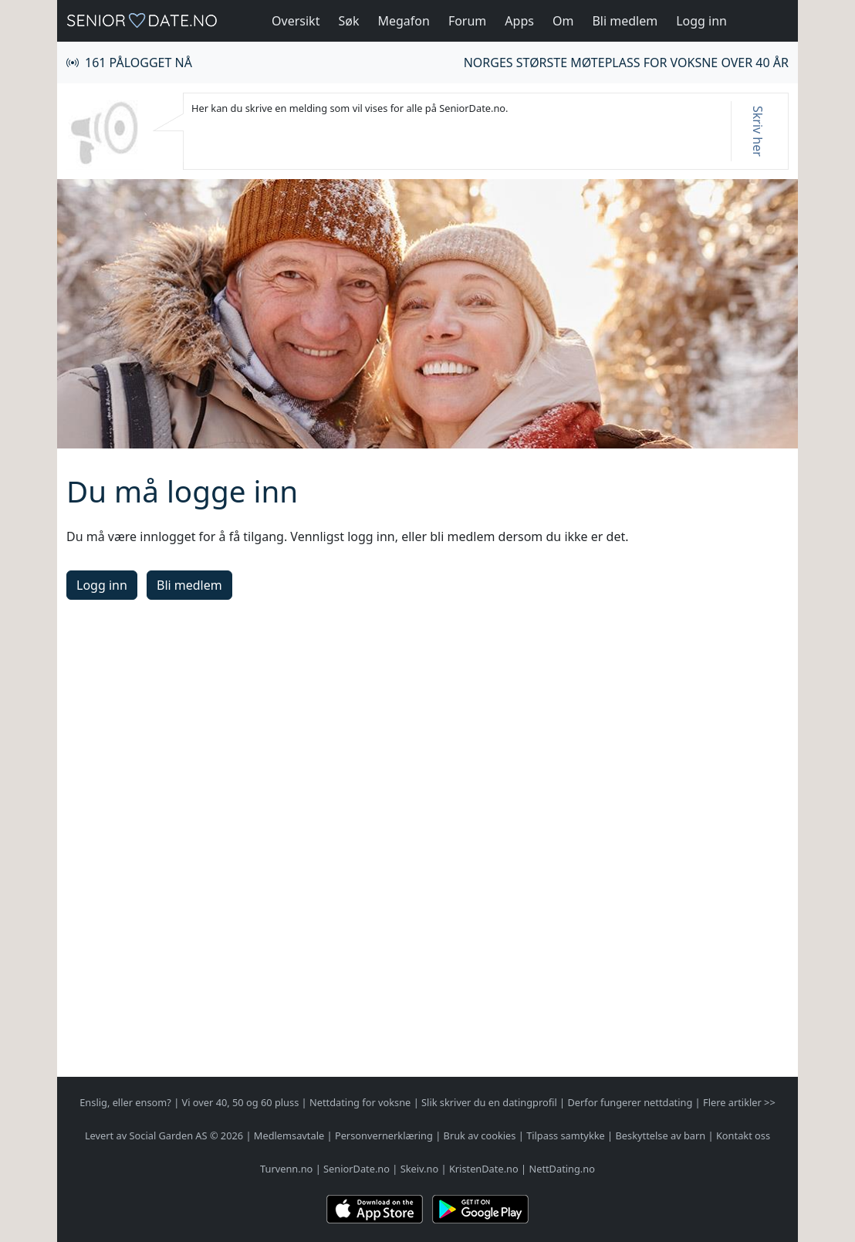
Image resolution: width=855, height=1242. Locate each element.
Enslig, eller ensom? (125, 1102)
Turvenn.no (286, 1169)
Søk (348, 20)
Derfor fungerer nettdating (629, 1102)
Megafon (403, 20)
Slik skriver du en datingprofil (489, 1102)
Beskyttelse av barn (661, 1135)
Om (563, 20)
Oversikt (295, 20)
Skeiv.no (419, 1169)
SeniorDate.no (356, 1169)
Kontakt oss (743, 1135)
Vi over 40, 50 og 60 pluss (240, 1102)
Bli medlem (624, 20)
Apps (519, 20)
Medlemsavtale (289, 1135)
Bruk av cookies (480, 1135)
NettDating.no (561, 1169)
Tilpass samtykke (565, 1135)
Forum (467, 20)
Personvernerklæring (384, 1135)
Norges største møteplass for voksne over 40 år (626, 62)
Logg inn (701, 20)
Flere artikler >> (739, 1102)
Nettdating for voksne (360, 1102)
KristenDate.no (484, 1169)
